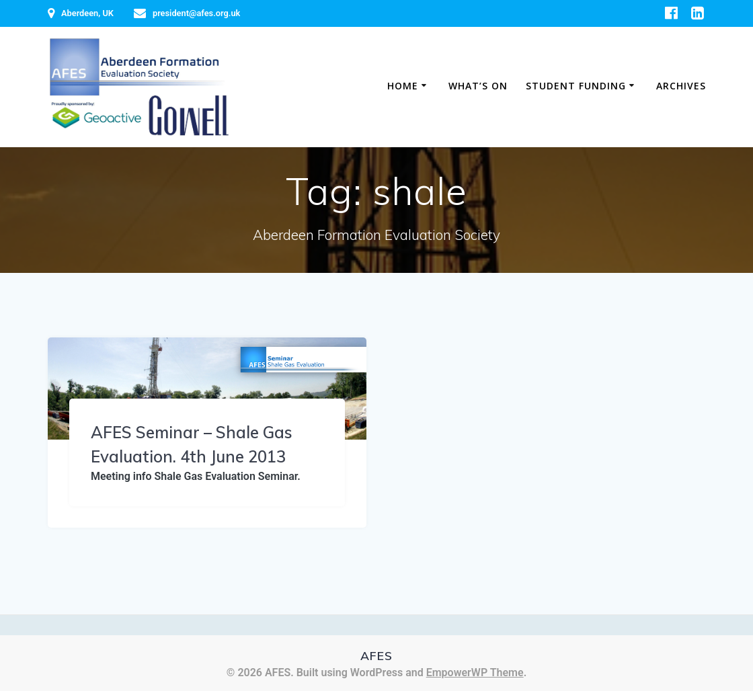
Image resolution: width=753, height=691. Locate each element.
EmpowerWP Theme (475, 672)
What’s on (478, 85)
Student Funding (576, 85)
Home (402, 85)
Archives (681, 85)
